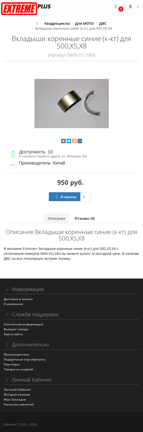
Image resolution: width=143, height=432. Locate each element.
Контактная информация (23, 324)
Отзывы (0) (85, 218)
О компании (13, 304)
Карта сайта (13, 334)
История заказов (17, 394)
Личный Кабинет (17, 389)
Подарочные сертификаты (25, 359)
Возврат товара (16, 329)
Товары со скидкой (18, 369)
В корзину (65, 196)
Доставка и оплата (18, 299)
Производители (16, 354)
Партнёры (12, 364)
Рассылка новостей (19, 404)
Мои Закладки (15, 399)
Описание (56, 218)
